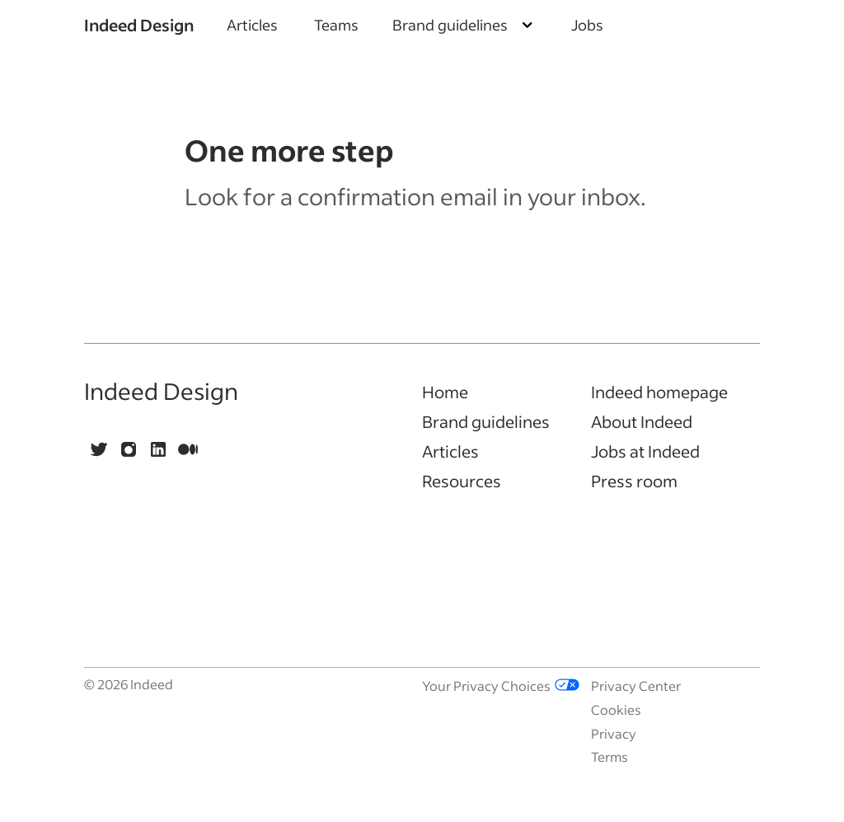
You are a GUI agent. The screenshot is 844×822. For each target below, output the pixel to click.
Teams (336, 25)
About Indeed (641, 421)
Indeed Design (139, 24)
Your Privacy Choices (500, 685)
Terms (609, 756)
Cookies (616, 709)
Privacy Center (636, 685)
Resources (461, 480)
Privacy (613, 733)
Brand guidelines (486, 421)
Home (445, 391)
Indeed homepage (659, 391)
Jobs (587, 25)
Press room (634, 480)
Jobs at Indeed (645, 451)
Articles (252, 25)
